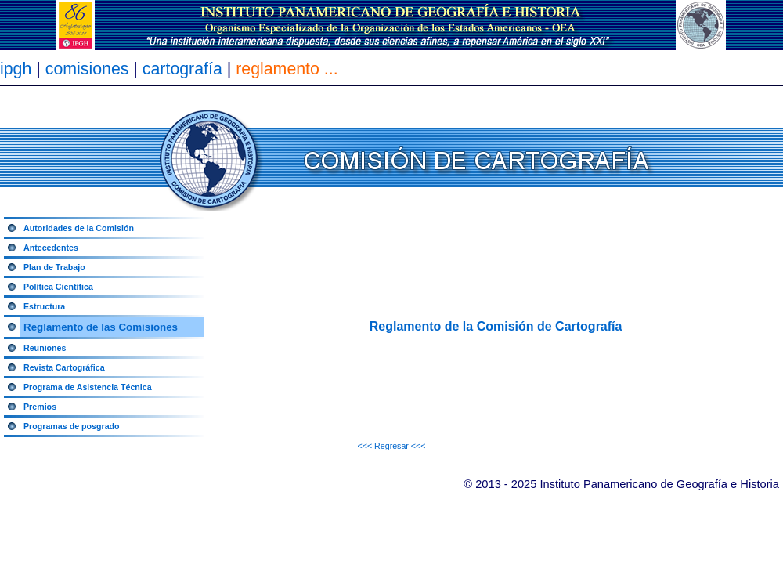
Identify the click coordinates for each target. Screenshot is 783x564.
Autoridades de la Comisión (78, 228)
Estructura (44, 306)
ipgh (15, 69)
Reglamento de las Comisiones (100, 327)
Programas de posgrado (71, 426)
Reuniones (44, 347)
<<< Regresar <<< (391, 445)
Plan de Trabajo (54, 267)
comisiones (87, 69)
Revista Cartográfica (64, 367)
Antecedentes (50, 247)
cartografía (185, 69)
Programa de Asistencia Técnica (87, 387)
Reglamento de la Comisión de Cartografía (496, 326)
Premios (39, 406)
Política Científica (58, 286)
